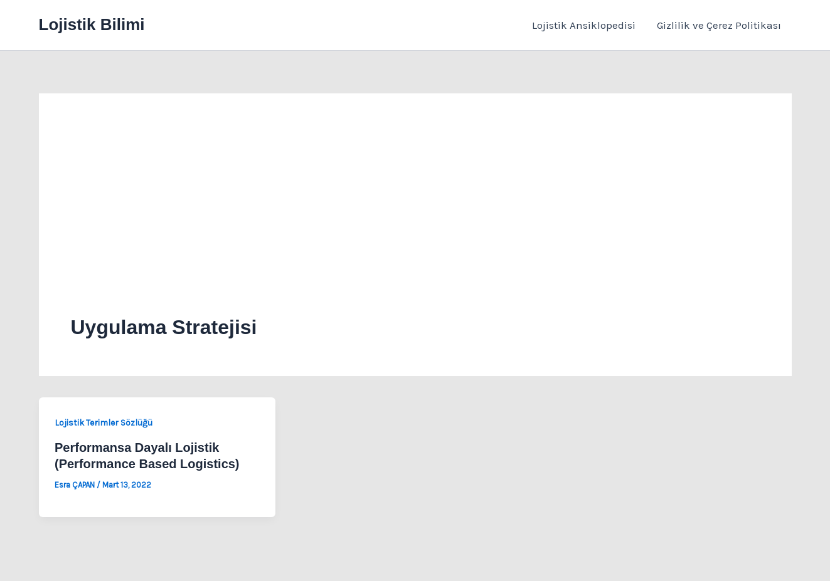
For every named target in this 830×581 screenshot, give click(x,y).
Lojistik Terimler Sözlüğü (103, 422)
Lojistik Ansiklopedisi (584, 25)
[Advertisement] (415, 219)
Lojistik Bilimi (92, 24)
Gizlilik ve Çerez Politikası (719, 25)
